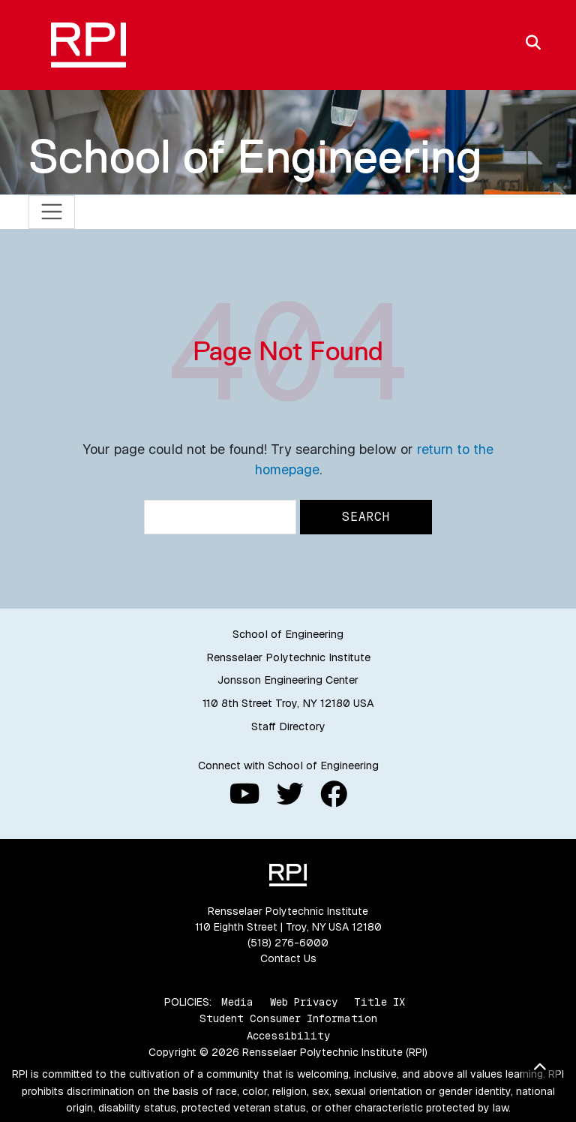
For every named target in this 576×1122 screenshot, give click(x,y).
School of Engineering (255, 156)
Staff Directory (288, 726)
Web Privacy (304, 1002)
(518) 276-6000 (288, 942)
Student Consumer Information (288, 1018)
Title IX (379, 1002)
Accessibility (288, 1035)
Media (237, 1002)
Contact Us (288, 958)
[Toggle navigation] (52, 212)
